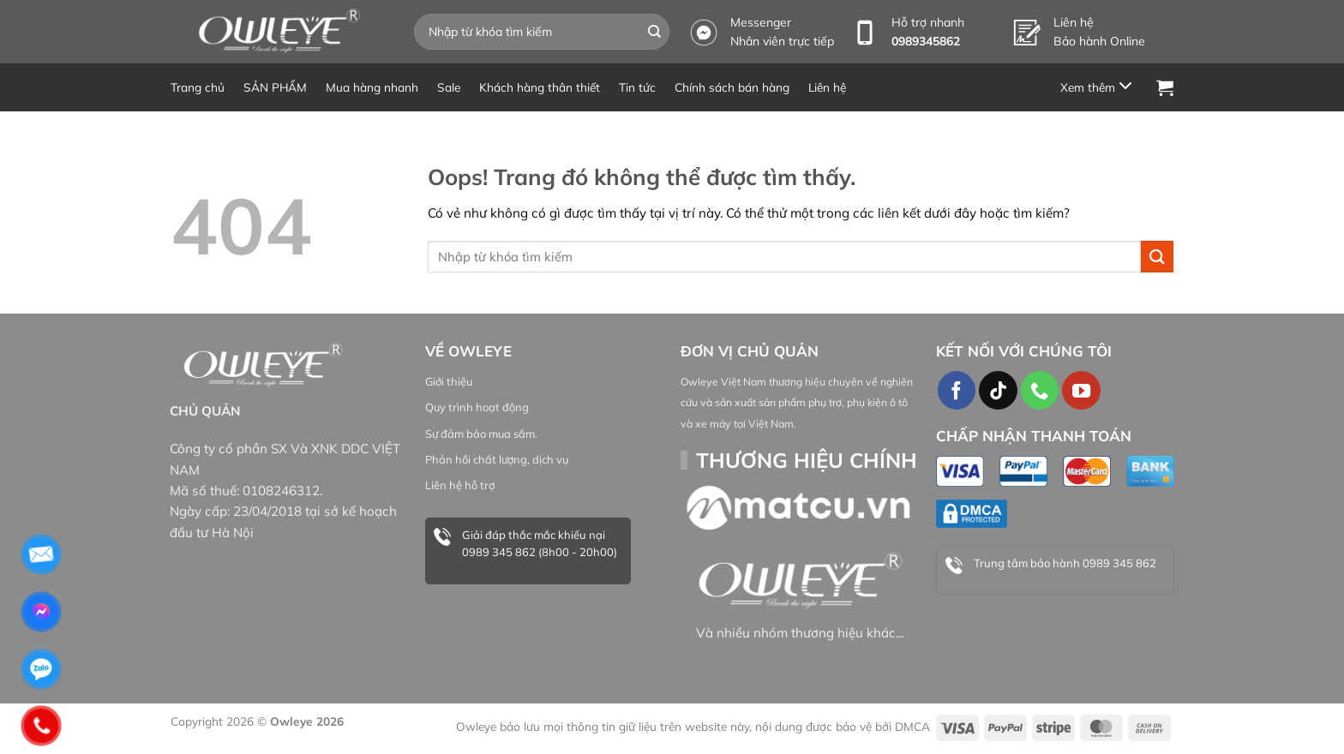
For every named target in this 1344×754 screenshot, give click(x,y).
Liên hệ (827, 87)
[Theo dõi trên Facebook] (956, 390)
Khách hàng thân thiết (539, 87)
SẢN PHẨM (275, 87)
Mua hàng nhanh (372, 87)
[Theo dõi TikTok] (998, 390)
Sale (448, 87)
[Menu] (1098, 87)
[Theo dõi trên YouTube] (1081, 390)
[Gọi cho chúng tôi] (1040, 390)
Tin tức (637, 87)
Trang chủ (198, 87)
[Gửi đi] (655, 31)
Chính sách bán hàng (732, 87)
